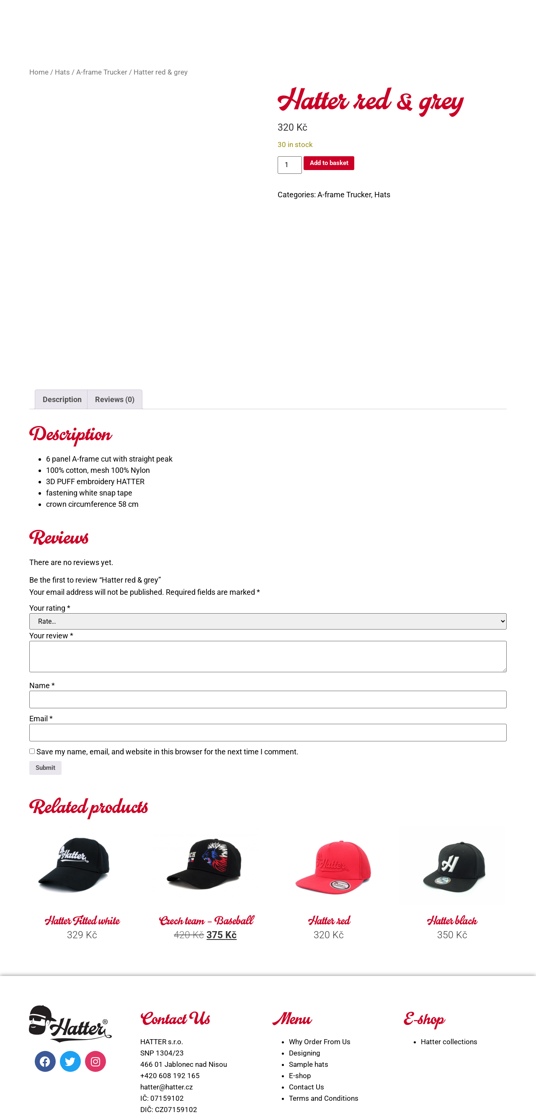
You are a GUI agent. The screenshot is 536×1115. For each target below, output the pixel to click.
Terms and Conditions (323, 1002)
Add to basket (334, 164)
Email (41, 620)
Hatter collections (449, 946)
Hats (62, 72)
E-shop (300, 980)
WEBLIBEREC (334, 1099)
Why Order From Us (319, 946)
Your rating (49, 509)
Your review (51, 537)
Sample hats (308, 968)
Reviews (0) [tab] (114, 300)
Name (42, 587)
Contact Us (306, 991)
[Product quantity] (290, 165)
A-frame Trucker (101, 72)
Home (39, 72)
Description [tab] (62, 300)
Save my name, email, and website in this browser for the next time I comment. (167, 653)
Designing (304, 957)
